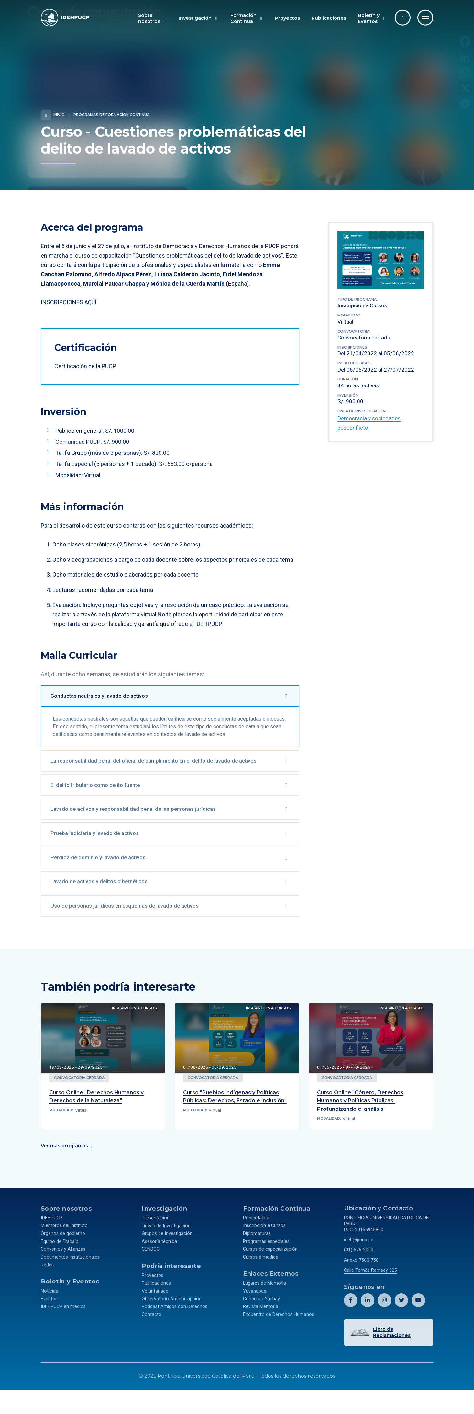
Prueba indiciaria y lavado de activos (100, 854)
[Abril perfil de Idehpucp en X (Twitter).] (401, 1325)
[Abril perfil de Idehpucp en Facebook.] (350, 1325)
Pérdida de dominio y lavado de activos (103, 880)
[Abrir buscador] (403, 18)
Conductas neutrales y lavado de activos (106, 696)
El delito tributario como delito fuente (102, 803)
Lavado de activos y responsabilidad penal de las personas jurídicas (141, 829)
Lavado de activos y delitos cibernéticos (105, 906)
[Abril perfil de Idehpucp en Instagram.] (384, 1325)
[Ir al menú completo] (425, 18)
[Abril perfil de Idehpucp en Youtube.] (417, 1325)
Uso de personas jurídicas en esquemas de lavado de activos (132, 932)
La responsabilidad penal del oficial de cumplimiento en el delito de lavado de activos (163, 777)
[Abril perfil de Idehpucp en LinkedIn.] (367, 1325)
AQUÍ (90, 302)
